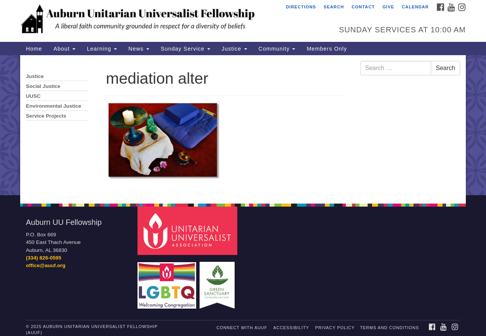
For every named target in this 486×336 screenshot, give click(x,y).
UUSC (33, 96)
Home (34, 49)
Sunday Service (185, 49)
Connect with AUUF (241, 327)
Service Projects (46, 116)
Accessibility (291, 327)
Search (334, 7)
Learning (102, 49)
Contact (363, 7)
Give (388, 7)
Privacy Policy (335, 327)
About (64, 49)
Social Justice (43, 86)
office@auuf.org (46, 265)
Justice (234, 49)
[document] (243, 125)
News (138, 49)
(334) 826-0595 (43, 258)
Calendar (415, 7)
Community (277, 49)
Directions (301, 7)
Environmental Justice (53, 106)
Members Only (327, 49)
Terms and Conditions (389, 327)
